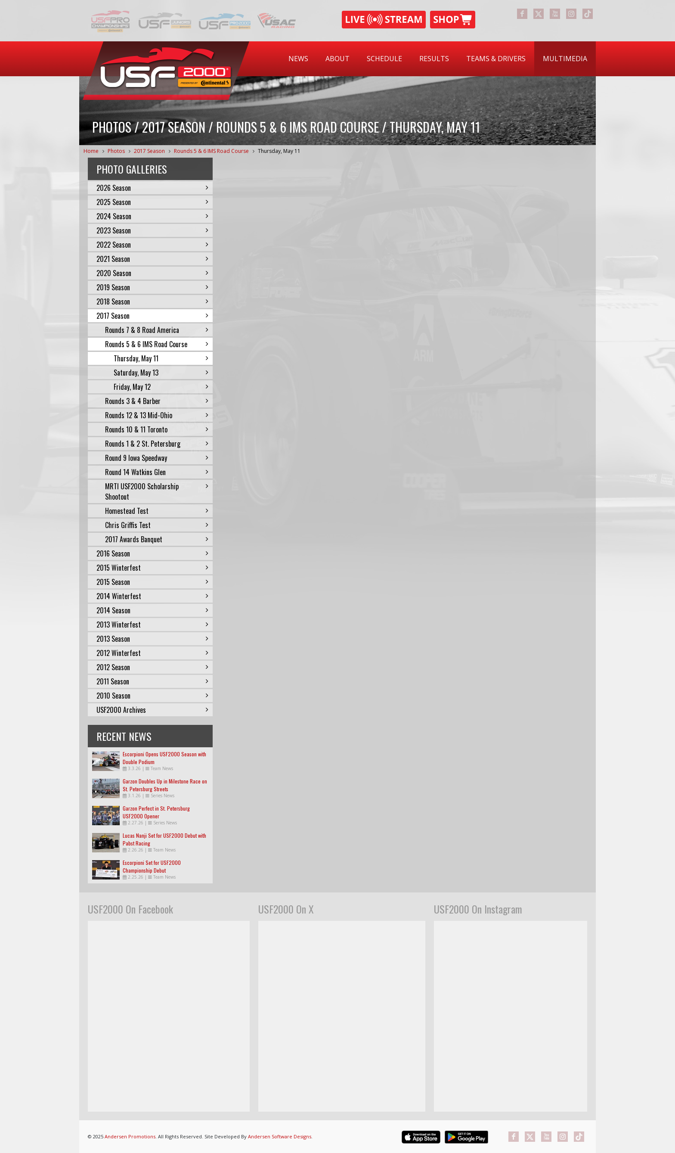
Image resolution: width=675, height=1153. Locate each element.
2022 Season (152, 244)
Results (434, 58)
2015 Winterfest (152, 568)
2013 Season (152, 639)
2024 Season (152, 216)
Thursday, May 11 (279, 151)
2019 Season (152, 287)
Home (91, 151)
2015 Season (152, 582)
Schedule (384, 58)
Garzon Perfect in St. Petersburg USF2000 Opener (156, 812)
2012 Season (152, 667)
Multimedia (565, 58)
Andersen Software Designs (279, 1136)
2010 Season (152, 695)
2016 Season (152, 553)
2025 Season (152, 202)
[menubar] (438, 58)
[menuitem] (298, 58)
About (337, 58)
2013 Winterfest (152, 624)
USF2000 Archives (152, 710)
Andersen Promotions (130, 1136)
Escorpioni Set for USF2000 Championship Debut (152, 866)
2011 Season (152, 681)
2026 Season (152, 188)
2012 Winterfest (152, 653)
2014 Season (152, 610)
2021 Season (152, 259)
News (298, 58)
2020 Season (152, 273)
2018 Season (152, 301)
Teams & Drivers (496, 58)
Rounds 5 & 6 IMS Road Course (211, 151)
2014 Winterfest (152, 596)
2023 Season (152, 230)
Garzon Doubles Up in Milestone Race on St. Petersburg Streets (165, 784)
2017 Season (149, 151)
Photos (116, 151)
